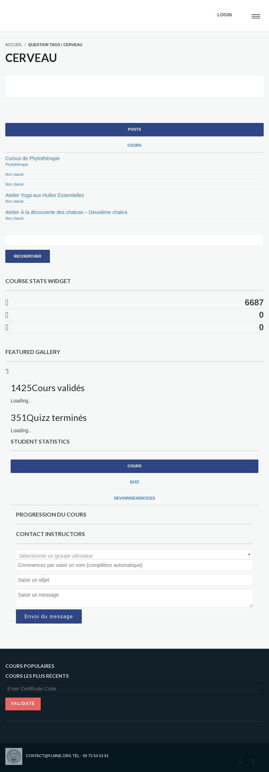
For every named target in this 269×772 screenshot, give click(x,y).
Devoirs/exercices (134, 498)
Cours (134, 145)
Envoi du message (48, 616)
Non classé (14, 174)
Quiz (134, 482)
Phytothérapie (16, 164)
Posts (134, 129)
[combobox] (134, 554)
